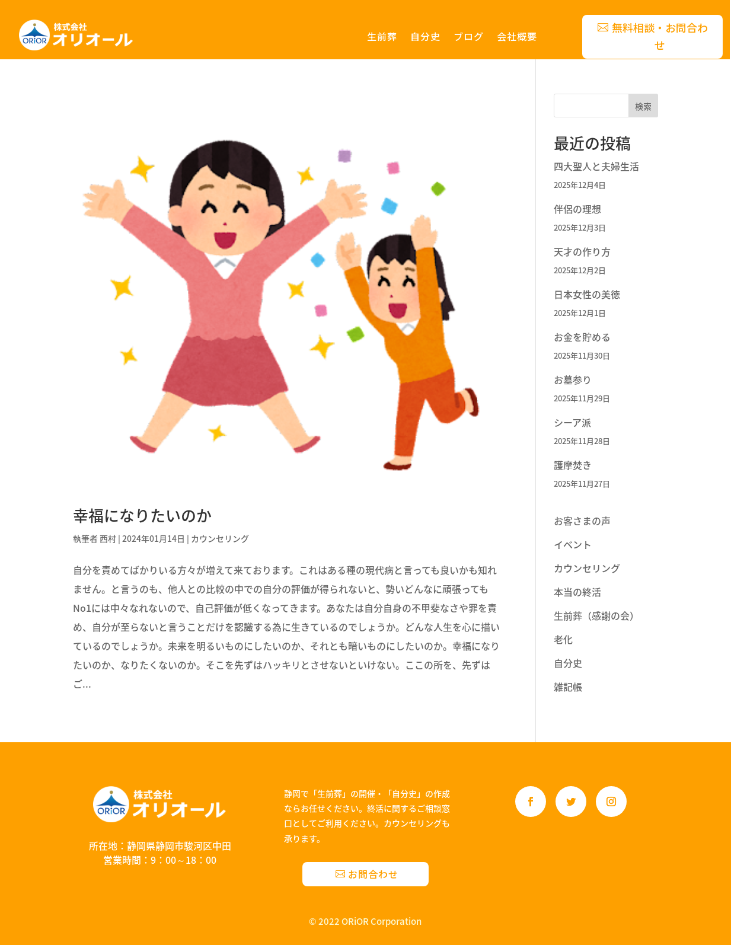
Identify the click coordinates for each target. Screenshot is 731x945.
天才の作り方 (582, 251)
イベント (573, 544)
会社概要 (517, 37)
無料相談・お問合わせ (660, 36)
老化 (563, 639)
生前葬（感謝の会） (596, 615)
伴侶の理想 (577, 209)
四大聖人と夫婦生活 (596, 166)
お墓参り (573, 379)
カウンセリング (220, 538)
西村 (108, 538)
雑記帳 (568, 686)
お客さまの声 (582, 520)
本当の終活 (577, 592)
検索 (643, 106)
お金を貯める (582, 337)
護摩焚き (573, 465)
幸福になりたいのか (142, 515)
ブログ (469, 37)
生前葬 (382, 37)
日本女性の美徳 (587, 294)
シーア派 (572, 422)
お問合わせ (373, 874)
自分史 (425, 37)
